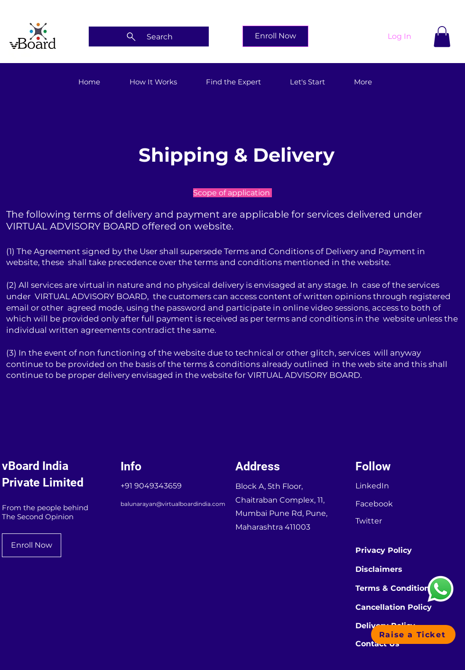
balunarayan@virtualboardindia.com (173, 503)
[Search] (149, 36)
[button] (442, 36)
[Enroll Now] (275, 36)
